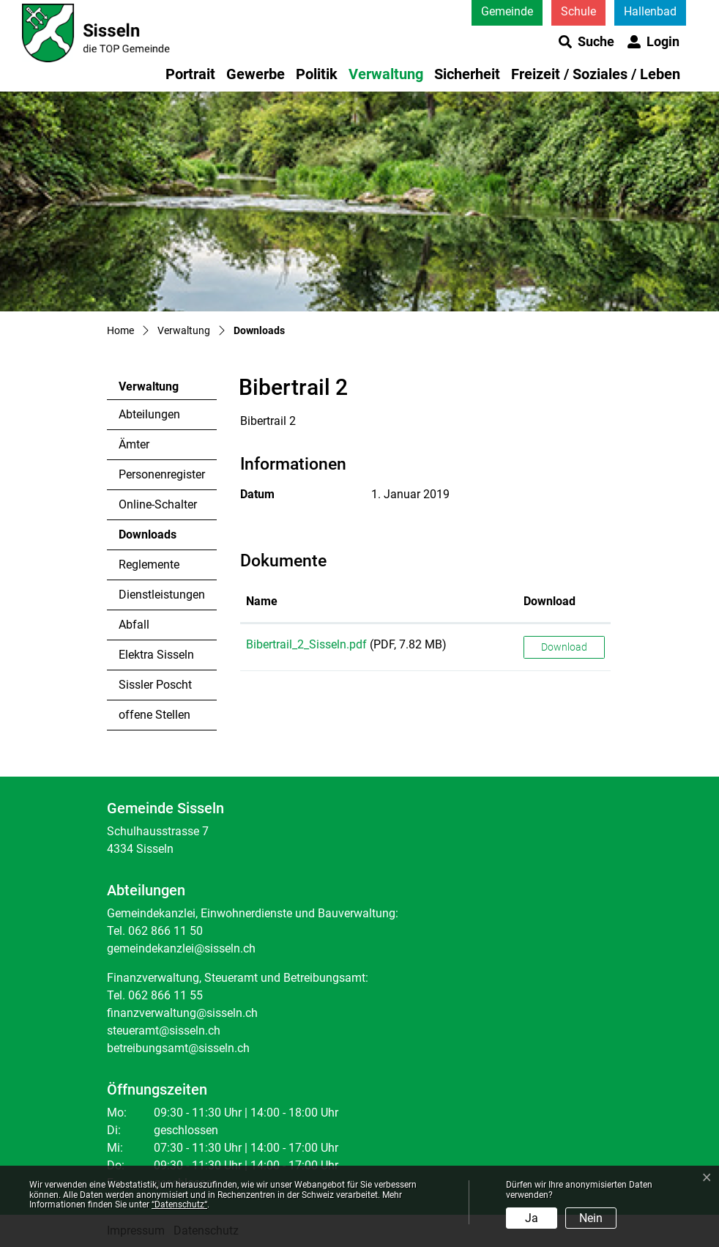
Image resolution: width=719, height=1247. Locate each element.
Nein (591, 1218)
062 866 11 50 (165, 931)
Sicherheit (467, 74)
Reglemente (149, 564)
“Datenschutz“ (179, 1204)
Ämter (134, 444)
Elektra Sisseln (156, 655)
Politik (317, 74)
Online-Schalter (158, 504)
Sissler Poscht (155, 685)
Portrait (190, 74)
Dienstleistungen (162, 595)
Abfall (134, 625)
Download (564, 647)
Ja (531, 1218)
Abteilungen (149, 414)
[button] (586, 42)
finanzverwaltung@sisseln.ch (182, 1013)
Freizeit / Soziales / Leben (595, 74)
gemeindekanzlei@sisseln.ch (181, 948)
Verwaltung (386, 74)
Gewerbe (255, 74)
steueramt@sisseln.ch (163, 1030)
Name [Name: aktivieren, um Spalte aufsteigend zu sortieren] (261, 601)
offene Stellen (154, 715)
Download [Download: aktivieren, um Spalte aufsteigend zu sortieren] (549, 601)
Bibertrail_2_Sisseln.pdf (306, 644)
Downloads (158, 539)
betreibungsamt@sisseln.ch (178, 1048)
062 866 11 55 (165, 995)
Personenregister (162, 474)
